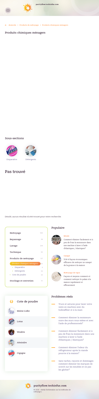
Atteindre (22, 342)
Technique (15, 252)
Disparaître (11, 153)
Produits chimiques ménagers (25, 263)
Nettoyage (15, 233)
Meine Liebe (23, 311)
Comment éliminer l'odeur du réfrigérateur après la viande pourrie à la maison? (73, 350)
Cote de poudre (19, 275)
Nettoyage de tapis (72, 273)
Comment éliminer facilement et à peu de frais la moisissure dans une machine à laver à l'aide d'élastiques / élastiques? (78, 243)
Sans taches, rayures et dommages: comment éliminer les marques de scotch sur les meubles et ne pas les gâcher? (76, 365)
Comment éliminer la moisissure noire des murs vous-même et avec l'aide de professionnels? (76, 320)
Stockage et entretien (21, 281)
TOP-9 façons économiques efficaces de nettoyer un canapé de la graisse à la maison (78, 262)
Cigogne (21, 353)
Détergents (30, 153)
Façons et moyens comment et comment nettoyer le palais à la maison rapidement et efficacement (77, 280)
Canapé (67, 256)
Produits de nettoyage (22, 258)
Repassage (15, 239)
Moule (66, 236)
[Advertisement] (49, 57)
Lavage (13, 245)
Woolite (21, 332)
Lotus (20, 321)
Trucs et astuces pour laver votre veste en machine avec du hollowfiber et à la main (75, 307)
